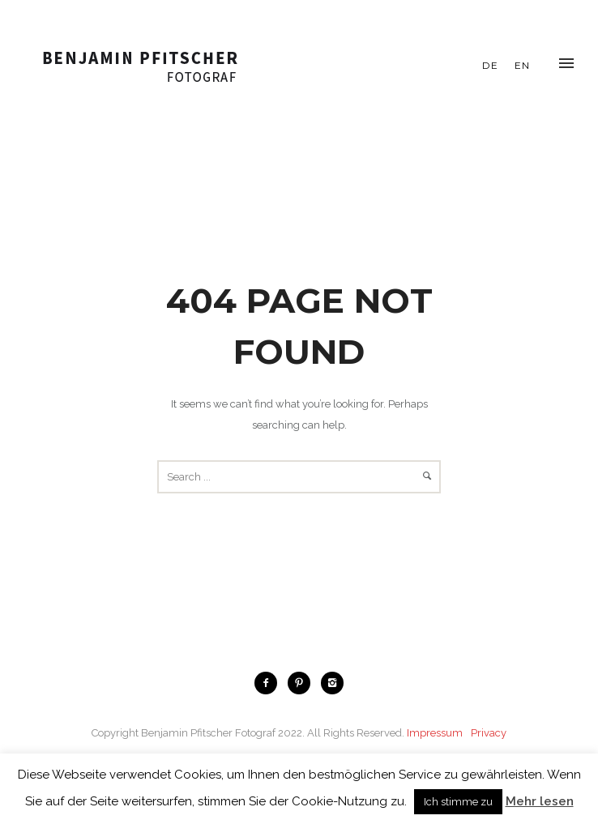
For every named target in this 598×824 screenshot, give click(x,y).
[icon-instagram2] (332, 683)
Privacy (488, 733)
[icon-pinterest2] (303, 683)
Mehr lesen (540, 801)
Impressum (435, 733)
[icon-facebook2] (269, 683)
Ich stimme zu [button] (458, 802)
